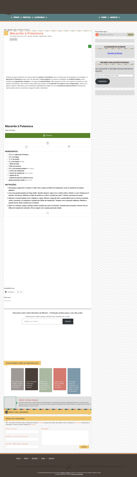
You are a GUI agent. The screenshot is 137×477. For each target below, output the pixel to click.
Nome (11, 427)
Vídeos (16, 17)
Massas (30, 36)
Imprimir (48, 135)
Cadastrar (102, 81)
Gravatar (40, 421)
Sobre (103, 17)
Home (18, 457)
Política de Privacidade (77, 472)
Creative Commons (65, 471)
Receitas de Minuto (115, 53)
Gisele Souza (17, 36)
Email (16, 435)
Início (5, 29)
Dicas (43, 457)
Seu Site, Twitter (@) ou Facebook (16, 442)
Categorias (39, 17)
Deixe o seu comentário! (18, 411)
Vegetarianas (43, 36)
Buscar (130, 34)
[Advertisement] (31, 339)
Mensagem (45, 427)
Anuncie (114, 17)
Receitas (27, 17)
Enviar (84, 445)
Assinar (68, 320)
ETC (15, 29)
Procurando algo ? (101, 31)
